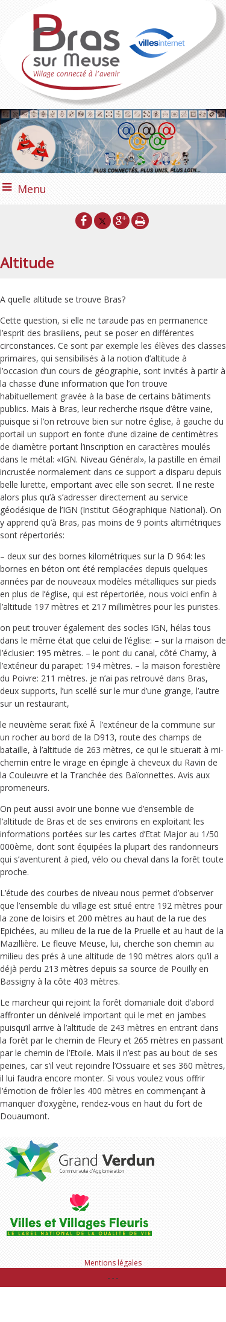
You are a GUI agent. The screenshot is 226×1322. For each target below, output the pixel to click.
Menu (31, 189)
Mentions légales (113, 1263)
